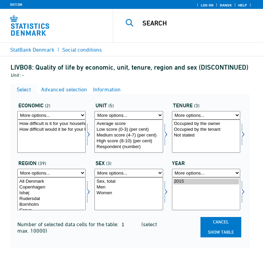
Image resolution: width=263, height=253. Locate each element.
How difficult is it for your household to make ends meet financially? (51, 124)
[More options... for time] (206, 173)
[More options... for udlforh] (206, 115)
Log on (207, 5)
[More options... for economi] (51, 115)
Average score (128, 124)
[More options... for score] (128, 115)
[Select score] (128, 136)
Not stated (206, 135)
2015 (206, 181)
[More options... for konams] (128, 173)
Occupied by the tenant (206, 129)
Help (242, 5)
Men (128, 187)
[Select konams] (128, 194)
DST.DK (16, 4)
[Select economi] (51, 136)
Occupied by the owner (206, 124)
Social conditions (82, 50)
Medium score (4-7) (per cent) (128, 135)
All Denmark (51, 181)
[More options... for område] (51, 173)
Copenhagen (51, 187)
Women (128, 193)
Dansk (226, 5)
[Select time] (206, 194)
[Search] (199, 23)
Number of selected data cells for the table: (68, 224)
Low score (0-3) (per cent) (128, 129)
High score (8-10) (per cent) (128, 141)
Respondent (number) (128, 147)
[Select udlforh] (206, 136)
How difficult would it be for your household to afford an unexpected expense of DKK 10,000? (51, 129)
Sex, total (128, 181)
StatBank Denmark (32, 50)
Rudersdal (51, 199)
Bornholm (51, 204)
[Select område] (51, 194)
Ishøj (51, 193)
